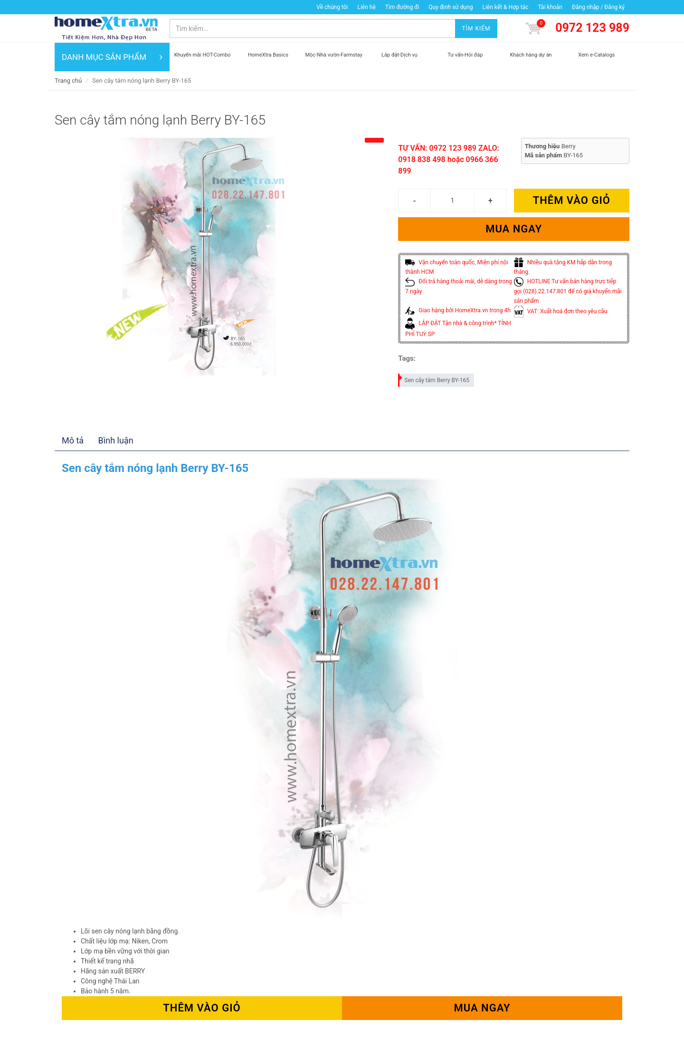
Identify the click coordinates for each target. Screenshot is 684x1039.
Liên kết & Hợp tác (505, 7)
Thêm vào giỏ (571, 200)
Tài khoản (550, 7)
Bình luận (115, 440)
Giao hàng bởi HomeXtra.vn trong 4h (457, 310)
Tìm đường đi (402, 7)
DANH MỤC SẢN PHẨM (112, 57)
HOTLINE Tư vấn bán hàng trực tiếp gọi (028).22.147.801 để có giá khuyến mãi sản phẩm (568, 291)
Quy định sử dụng (450, 7)
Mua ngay (513, 229)
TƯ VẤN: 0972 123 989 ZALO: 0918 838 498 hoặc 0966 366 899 (448, 159)
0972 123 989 (592, 28)
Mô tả (73, 440)
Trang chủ (68, 80)
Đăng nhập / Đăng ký (598, 7)
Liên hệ (366, 7)
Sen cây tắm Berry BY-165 (434, 379)
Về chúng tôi (332, 7)
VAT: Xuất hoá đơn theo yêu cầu (561, 311)
